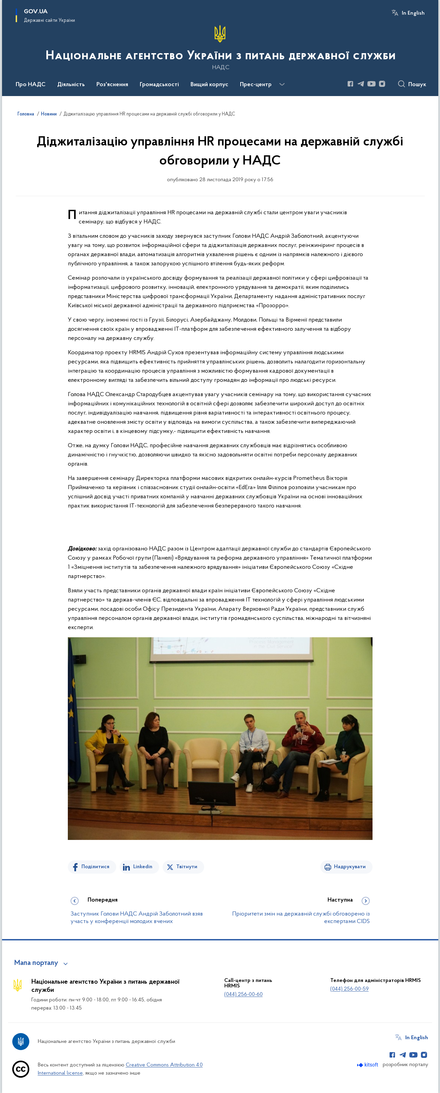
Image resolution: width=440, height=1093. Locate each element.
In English (413, 13)
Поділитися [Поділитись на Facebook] (95, 867)
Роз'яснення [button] (112, 85)
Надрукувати (350, 867)
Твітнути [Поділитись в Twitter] (186, 867)
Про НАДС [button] (31, 85)
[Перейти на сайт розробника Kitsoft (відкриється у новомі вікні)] (368, 1064)
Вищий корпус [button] (209, 85)
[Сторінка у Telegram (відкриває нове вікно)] (361, 84)
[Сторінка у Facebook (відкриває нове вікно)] (350, 84)
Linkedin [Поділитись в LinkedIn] (142, 867)
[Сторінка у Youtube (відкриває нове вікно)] (371, 84)
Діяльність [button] (71, 85)
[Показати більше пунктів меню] (282, 84)
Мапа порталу (36, 963)
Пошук (417, 85)
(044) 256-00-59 (349, 989)
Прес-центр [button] (256, 85)
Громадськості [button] (159, 85)
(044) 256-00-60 (243, 994)
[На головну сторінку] (220, 47)
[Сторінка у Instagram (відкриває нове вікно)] (382, 84)
